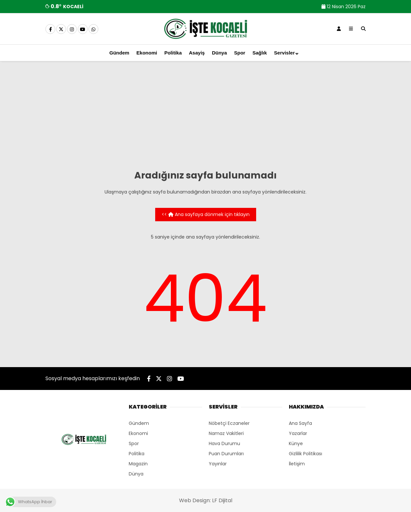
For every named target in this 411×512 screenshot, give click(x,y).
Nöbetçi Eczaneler (229, 423)
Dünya (219, 52)
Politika (173, 52)
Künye (296, 443)
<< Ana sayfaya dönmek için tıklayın (206, 214)
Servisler (284, 52)
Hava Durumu (224, 443)
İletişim (297, 463)
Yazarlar (298, 433)
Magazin (138, 463)
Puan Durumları (226, 453)
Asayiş (197, 52)
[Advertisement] (205, 117)
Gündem (119, 52)
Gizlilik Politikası (305, 453)
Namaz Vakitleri (226, 433)
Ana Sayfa (300, 423)
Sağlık (260, 52)
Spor (239, 52)
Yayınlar (218, 463)
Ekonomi (147, 52)
